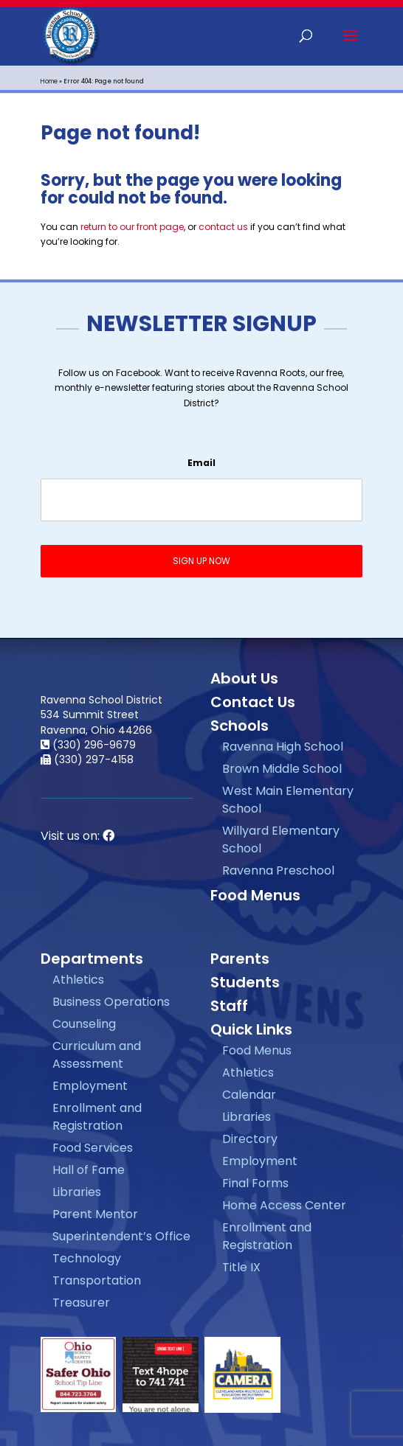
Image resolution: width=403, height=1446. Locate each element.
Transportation (96, 1280)
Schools (239, 725)
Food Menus (255, 895)
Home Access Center (284, 1205)
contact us (223, 226)
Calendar (249, 1094)
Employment (90, 1085)
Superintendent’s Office (121, 1236)
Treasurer (81, 1302)
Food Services (92, 1147)
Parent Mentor (95, 1214)
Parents (239, 958)
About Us (244, 678)
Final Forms (255, 1183)
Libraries (76, 1191)
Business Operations (111, 1001)
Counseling (84, 1023)
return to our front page (132, 226)
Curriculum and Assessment (96, 1054)
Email (201, 463)
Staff (229, 1005)
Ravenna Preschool (278, 870)
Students (245, 982)
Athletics (78, 979)
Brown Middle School (282, 768)
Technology (86, 1258)
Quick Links (251, 1029)
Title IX (241, 1267)
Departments (92, 958)
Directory (250, 1138)
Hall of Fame (88, 1169)
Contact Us (252, 702)
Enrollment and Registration (97, 1116)
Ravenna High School (282, 746)
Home (49, 81)
